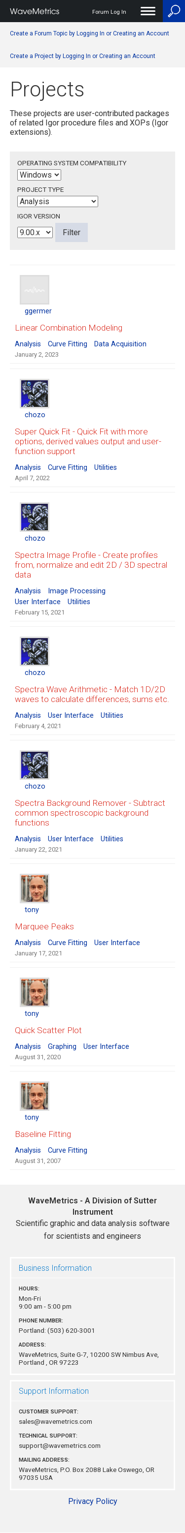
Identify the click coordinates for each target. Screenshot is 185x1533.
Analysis (28, 344)
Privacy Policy (92, 1501)
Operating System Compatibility (71, 163)
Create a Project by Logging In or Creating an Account (82, 56)
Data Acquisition (120, 344)
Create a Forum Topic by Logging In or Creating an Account (89, 33)
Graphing (62, 1046)
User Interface (38, 602)
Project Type (40, 189)
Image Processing (77, 591)
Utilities (105, 467)
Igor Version (38, 216)
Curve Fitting (67, 344)
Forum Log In (109, 12)
